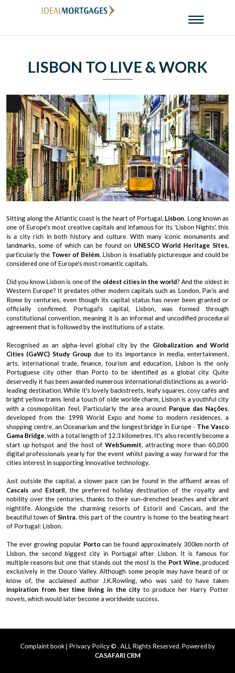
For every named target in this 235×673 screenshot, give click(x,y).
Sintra (66, 517)
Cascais (17, 490)
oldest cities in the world (140, 281)
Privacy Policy (89, 646)
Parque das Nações (198, 408)
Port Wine (184, 562)
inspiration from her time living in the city (73, 589)
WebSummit (123, 445)
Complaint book (43, 646)
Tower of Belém (76, 254)
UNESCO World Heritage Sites (180, 245)
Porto (91, 544)
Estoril (55, 490)
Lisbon (174, 218)
